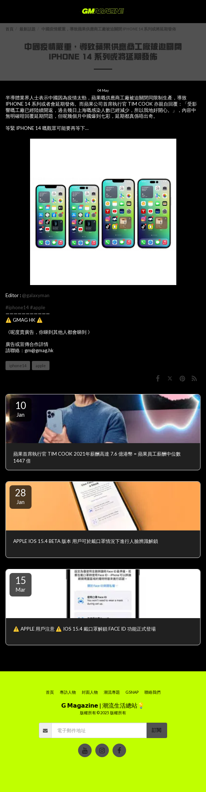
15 (21, 583)
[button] (8, 11)
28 (21, 496)
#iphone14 (17, 307)
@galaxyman (35, 295)
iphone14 (17, 365)
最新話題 (27, 28)
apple (41, 365)
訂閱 (156, 730)
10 (21, 408)
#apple (37, 307)
